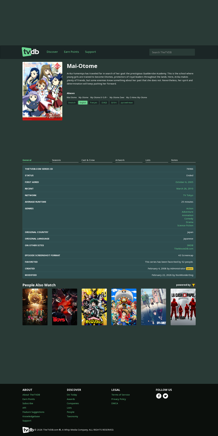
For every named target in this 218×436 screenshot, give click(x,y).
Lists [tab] (148, 160)
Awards (71, 399)
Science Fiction (185, 225)
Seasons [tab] (56, 160)
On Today (72, 394)
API (24, 407)
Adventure (187, 211)
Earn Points (71, 52)
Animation (187, 215)
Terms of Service (120, 394)
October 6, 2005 (184, 181)
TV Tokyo (188, 195)
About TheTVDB (31, 394)
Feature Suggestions (33, 411)
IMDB (190, 245)
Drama (189, 222)
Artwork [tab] (120, 160)
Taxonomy (72, 416)
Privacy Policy (118, 399)
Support (90, 52)
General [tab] (26, 160)
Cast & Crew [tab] (88, 160)
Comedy (188, 218)
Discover (52, 52)
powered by (186, 285)
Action (189, 208)
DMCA (114, 403)
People (70, 411)
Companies (73, 403)
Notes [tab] (174, 160)
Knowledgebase (31, 416)
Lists (69, 407)
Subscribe (27, 403)
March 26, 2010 (184, 188)
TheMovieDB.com (183, 248)
